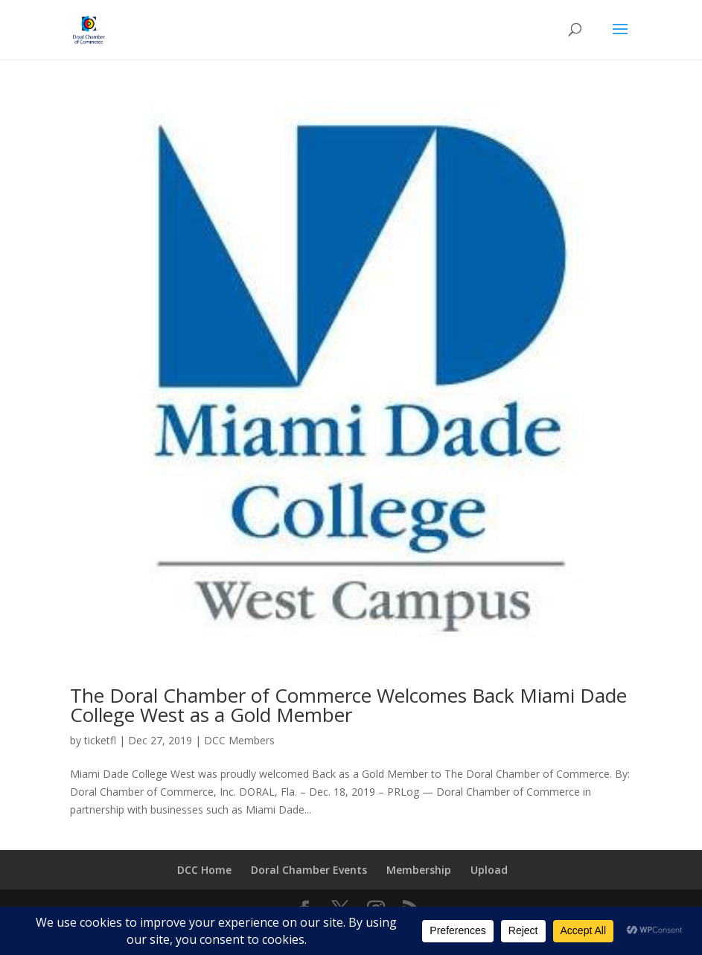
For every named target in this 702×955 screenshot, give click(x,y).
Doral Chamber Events (309, 870)
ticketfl (100, 740)
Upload (489, 870)
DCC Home (204, 870)
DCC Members (239, 740)
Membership (418, 870)
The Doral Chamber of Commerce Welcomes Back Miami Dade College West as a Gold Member (348, 705)
